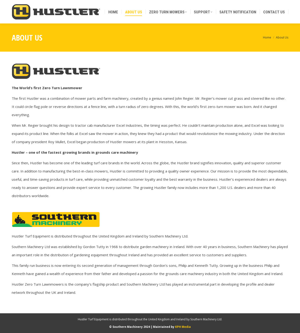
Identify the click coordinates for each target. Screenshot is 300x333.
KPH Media (183, 327)
